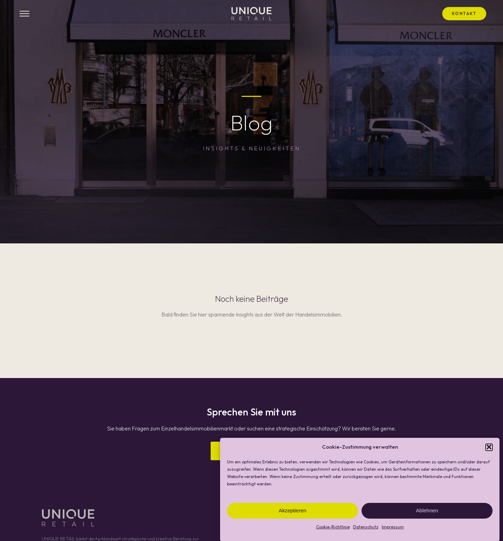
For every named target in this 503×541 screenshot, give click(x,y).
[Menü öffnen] (24, 13)
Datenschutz (365, 529)
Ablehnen (427, 513)
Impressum (393, 529)
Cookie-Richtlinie (333, 529)
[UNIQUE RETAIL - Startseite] (251, 13)
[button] (489, 449)
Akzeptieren (292, 513)
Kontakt (464, 13)
